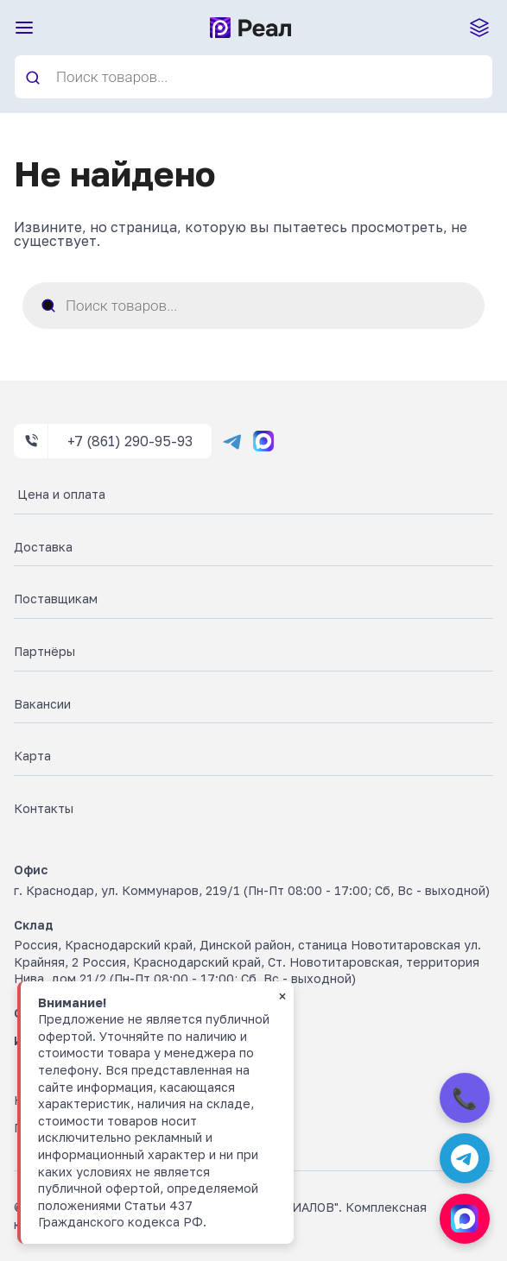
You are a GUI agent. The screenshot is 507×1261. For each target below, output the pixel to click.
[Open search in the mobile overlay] (253, 76)
